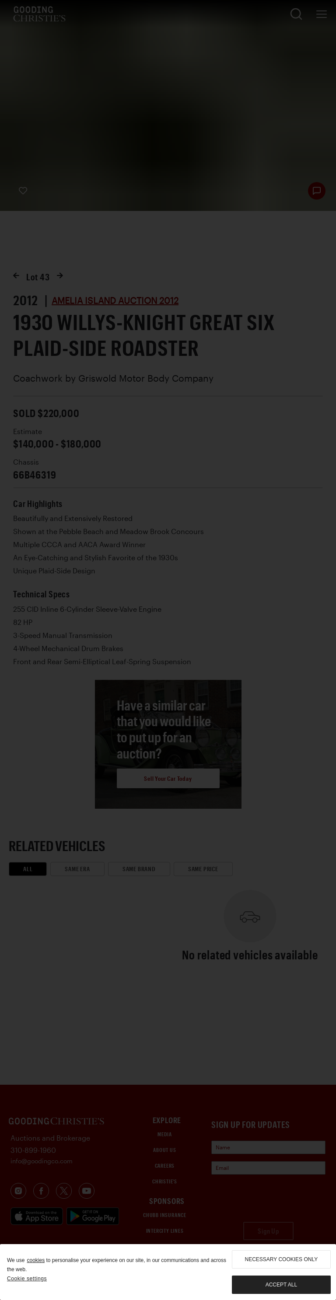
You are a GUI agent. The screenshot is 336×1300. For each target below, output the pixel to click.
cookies (36, 1260)
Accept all (281, 1285)
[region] (168, 1272)
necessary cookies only (281, 1259)
